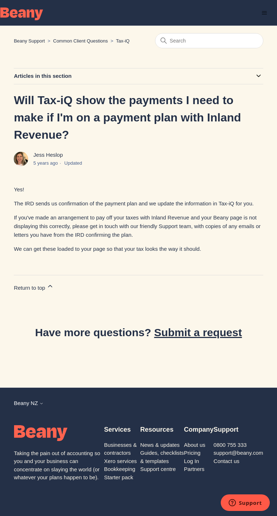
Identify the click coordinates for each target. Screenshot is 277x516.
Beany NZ (29, 403)
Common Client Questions (80, 41)
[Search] (209, 41)
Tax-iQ (123, 41)
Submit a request (198, 332)
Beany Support (29, 41)
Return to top (34, 287)
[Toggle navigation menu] (264, 13)
